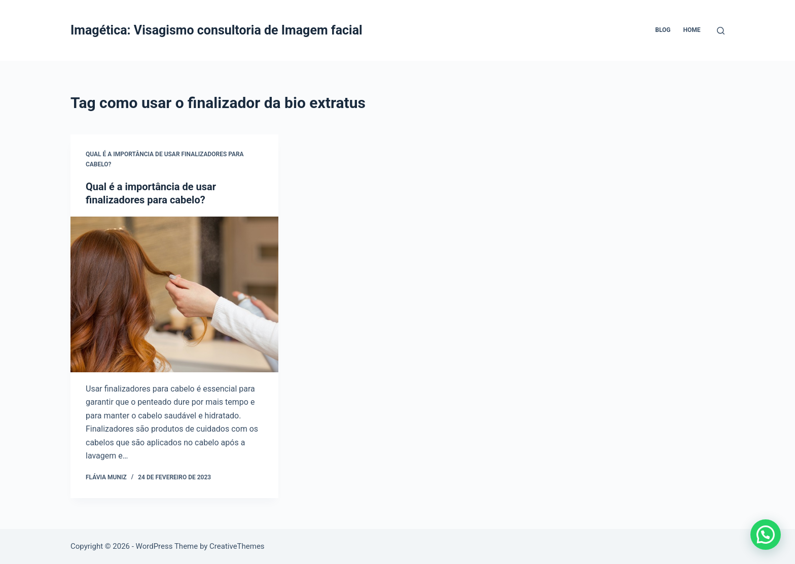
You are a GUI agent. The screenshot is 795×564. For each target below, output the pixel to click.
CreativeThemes (237, 546)
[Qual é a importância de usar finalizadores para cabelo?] (174, 295)
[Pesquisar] (721, 30)
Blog (662, 29)
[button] (765, 534)
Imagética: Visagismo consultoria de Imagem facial (216, 30)
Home (691, 29)
